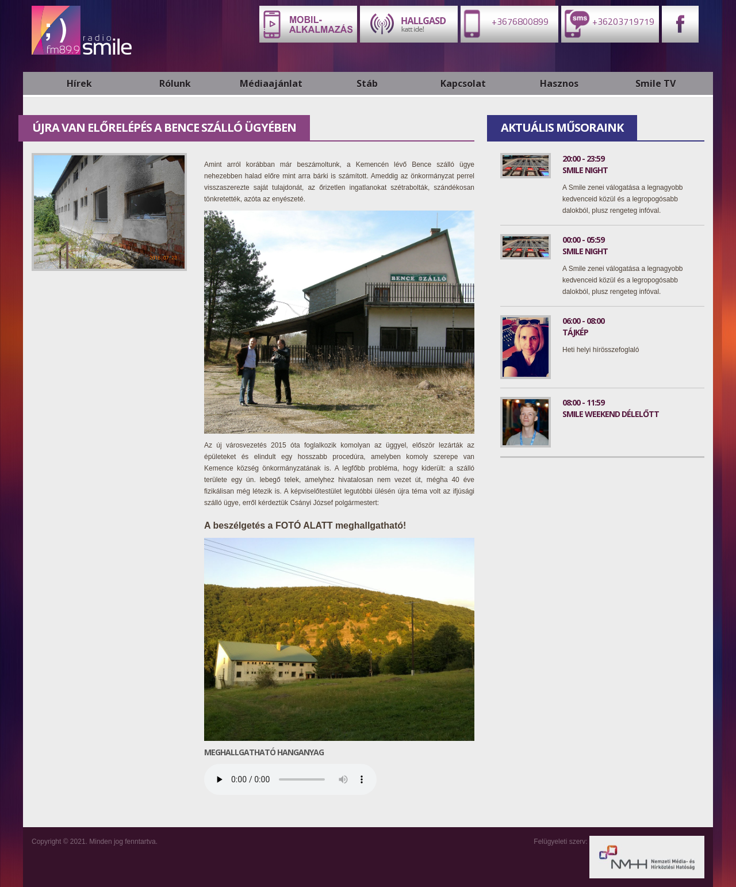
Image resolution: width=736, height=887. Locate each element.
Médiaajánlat (271, 83)
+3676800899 (505, 23)
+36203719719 (607, 23)
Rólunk (175, 83)
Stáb (367, 83)
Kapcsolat (463, 83)
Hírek (79, 83)
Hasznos (559, 83)
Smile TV (655, 83)
